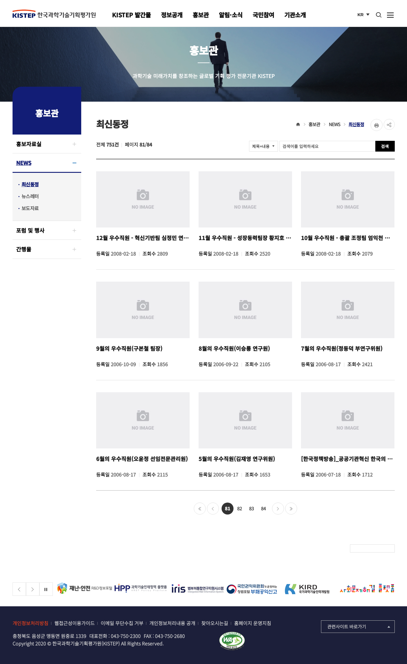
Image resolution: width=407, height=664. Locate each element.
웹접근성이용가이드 (74, 623)
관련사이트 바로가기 (359, 626)
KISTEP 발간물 (131, 14)
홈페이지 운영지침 (252, 623)
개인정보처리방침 (30, 623)
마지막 (291, 509)
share (389, 125)
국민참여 (263, 14)
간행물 (23, 249)
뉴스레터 (30, 196)
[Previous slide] (19, 589)
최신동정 (30, 184)
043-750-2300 (126, 635)
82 (239, 508)
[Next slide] (32, 589)
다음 (278, 509)
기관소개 (295, 14)
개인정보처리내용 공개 (172, 623)
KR (364, 16)
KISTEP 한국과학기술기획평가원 (54, 14)
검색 (385, 147)
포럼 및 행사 (30, 230)
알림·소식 (230, 14)
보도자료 (30, 208)
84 (263, 508)
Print (376, 125)
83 (251, 508)
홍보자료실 (29, 144)
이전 (213, 509)
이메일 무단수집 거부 (122, 623)
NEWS (23, 163)
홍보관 (201, 14)
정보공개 (171, 14)
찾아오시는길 (214, 623)
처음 (200, 509)
